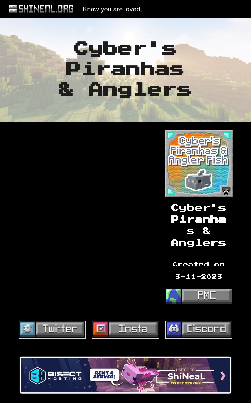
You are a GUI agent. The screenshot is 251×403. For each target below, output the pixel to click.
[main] (125, 70)
